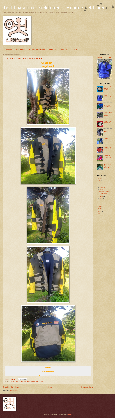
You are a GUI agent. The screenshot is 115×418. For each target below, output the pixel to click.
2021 (99, 206)
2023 (99, 183)
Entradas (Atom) (14, 390)
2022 (99, 204)
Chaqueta (12, 381)
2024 (99, 180)
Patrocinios (63, 49)
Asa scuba (52, 49)
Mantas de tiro (21, 49)
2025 (99, 178)
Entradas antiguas (87, 387)
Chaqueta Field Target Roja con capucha (107, 149)
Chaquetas (8, 49)
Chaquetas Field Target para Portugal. (108, 114)
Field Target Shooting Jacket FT (35, 381)
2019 (99, 211)
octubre (102, 189)
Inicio (50, 387)
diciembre (102, 185)
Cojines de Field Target (37, 49)
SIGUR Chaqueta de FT (104, 58)
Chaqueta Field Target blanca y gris (107, 123)
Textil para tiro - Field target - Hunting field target (55, 7)
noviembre (102, 187)
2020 (99, 208)
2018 (99, 213)
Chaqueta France (106, 130)
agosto (101, 196)
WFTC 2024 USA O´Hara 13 (107, 156)
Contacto (74, 49)
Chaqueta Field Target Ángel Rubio (23, 58)
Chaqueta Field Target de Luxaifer (107, 88)
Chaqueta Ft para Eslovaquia (108, 139)
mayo (101, 198)
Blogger (70, 414)
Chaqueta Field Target (21, 381)
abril (101, 201)
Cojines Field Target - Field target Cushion (107, 105)
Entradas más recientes (11, 387)
